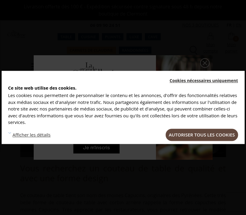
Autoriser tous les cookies (202, 135)
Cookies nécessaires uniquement (204, 80)
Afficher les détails (31, 135)
